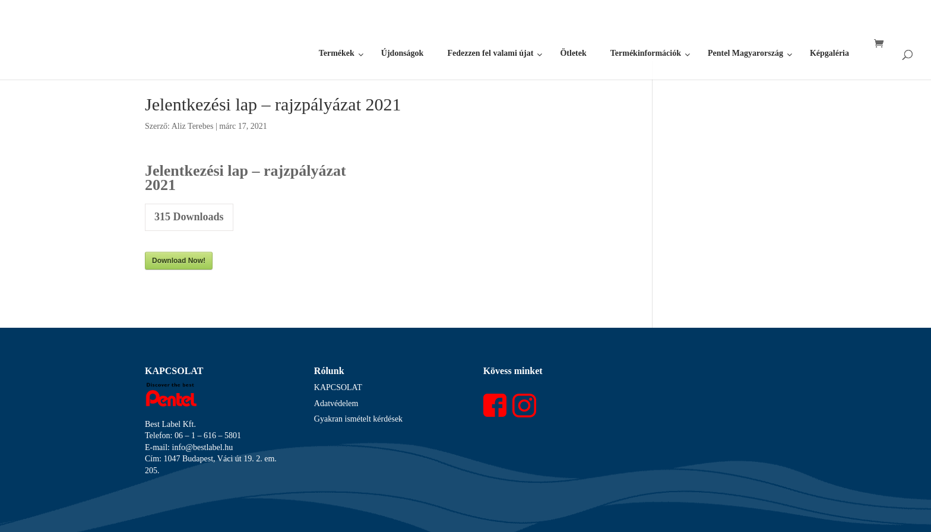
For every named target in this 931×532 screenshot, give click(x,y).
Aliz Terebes (193, 126)
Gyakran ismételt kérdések (358, 418)
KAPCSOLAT (338, 387)
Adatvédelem (336, 403)
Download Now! (178, 260)
